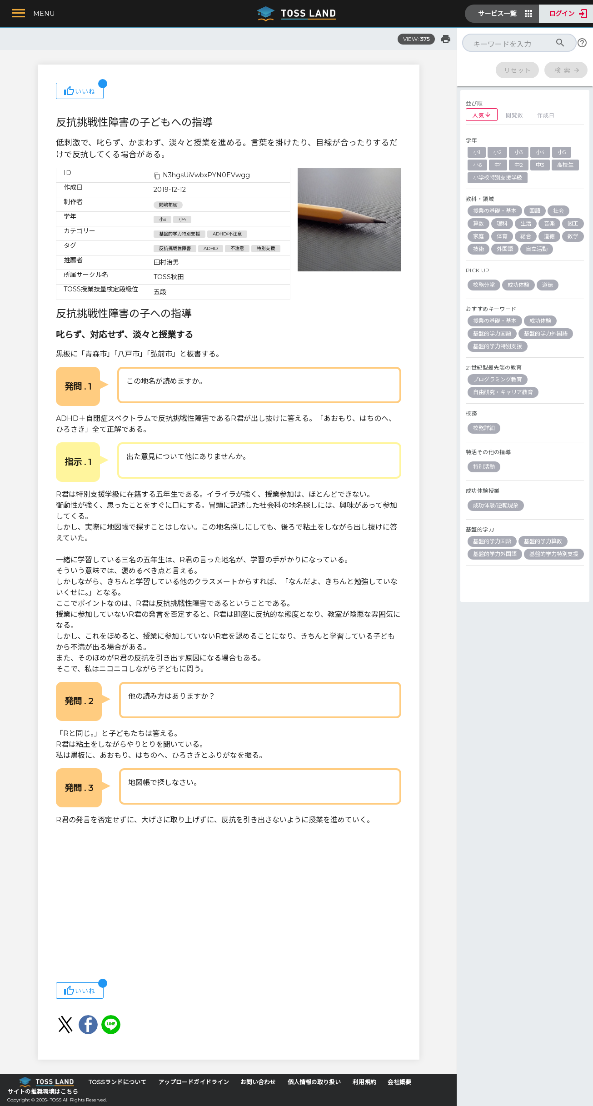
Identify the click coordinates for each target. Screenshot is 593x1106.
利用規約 (364, 1082)
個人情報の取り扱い (314, 1082)
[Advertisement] (228, 900)
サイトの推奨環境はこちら (42, 1091)
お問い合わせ (258, 1082)
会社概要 (399, 1082)
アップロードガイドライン (193, 1082)
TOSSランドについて (117, 1082)
